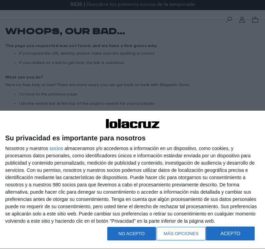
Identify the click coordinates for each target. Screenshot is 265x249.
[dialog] (132, 179)
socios (56, 146)
